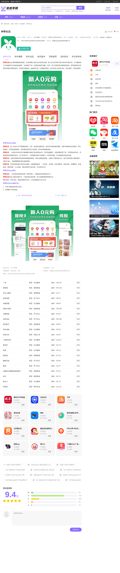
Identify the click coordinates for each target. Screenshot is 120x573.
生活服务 (22, 24)
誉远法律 (98, 79)
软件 (16, 24)
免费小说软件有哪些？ (16, 465)
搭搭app (97, 105)
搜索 (80, 8)
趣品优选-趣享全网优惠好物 (103, 96)
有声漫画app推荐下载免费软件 (19, 480)
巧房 (96, 74)
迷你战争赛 (67, 11)
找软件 (42, 17)
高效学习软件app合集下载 (18, 475)
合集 (59, 17)
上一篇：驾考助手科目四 (24, 195)
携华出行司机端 (104, 62)
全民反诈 (98, 70)
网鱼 (96, 83)
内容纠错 (109, 31)
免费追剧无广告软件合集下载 (46, 475)
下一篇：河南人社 (61, 195)
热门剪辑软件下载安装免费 (18, 470)
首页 (9, 17)
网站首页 (115, 1)
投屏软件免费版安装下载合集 (47, 470)
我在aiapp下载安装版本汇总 (43, 465)
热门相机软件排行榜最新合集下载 (51, 480)
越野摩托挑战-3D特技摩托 (77, 11)
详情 (117, 63)
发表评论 (76, 529)
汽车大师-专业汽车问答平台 (103, 101)
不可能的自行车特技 (59, 11)
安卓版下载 (25, 48)
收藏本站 (99, 1)
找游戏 (25, 17)
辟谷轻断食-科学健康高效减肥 (104, 88)
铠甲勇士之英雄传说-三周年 (47, 11)
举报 (116, 31)
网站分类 (107, 1)
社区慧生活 (98, 92)
